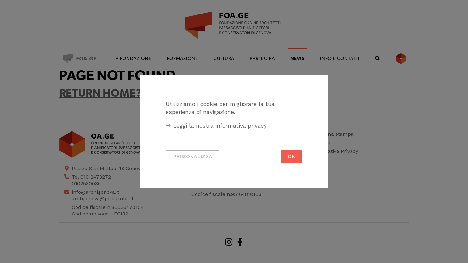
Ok (291, 156)
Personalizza (192, 156)
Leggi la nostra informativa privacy (220, 126)
